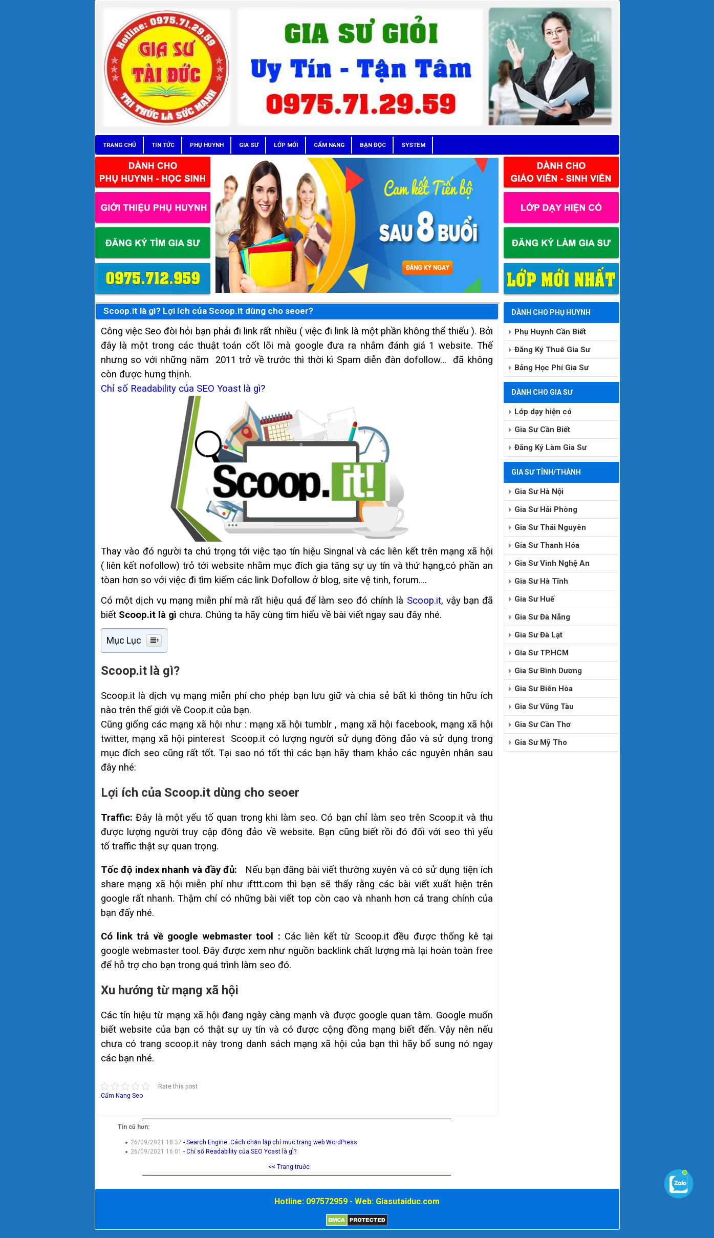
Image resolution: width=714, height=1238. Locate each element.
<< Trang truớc (289, 1166)
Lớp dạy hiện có (543, 411)
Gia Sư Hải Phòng (545, 509)
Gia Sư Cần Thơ (542, 724)
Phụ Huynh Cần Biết (550, 331)
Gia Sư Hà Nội (539, 491)
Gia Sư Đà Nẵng (542, 617)
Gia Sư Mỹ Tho (540, 742)
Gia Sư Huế (534, 599)
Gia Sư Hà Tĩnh (541, 581)
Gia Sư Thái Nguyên (550, 527)
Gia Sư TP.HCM (541, 652)
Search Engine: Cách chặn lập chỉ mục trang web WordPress (271, 1142)
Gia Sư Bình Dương (548, 670)
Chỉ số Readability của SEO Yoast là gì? (183, 388)
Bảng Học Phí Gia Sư (551, 367)
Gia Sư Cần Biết (542, 429)
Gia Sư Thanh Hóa (546, 545)
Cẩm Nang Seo (122, 1095)
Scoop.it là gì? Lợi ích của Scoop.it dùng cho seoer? (208, 311)
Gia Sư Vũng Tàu (544, 706)
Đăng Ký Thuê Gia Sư (552, 349)
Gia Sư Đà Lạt (538, 634)
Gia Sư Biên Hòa (543, 688)
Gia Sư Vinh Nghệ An (552, 563)
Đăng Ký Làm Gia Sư (550, 447)
